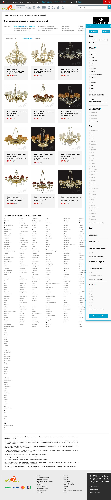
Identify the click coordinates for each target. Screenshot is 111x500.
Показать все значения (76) (96, 223)
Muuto (65, 266)
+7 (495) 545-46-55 (17, 2)
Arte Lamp (6, 264)
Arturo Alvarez (8, 272)
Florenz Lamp (35, 255)
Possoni (81, 249)
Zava (5, 416)
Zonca (5, 421)
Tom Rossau (7, 360)
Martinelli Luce (67, 229)
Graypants (34, 287)
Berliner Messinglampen (10, 311)
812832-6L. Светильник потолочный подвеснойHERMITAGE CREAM (44, 157)
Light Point (48, 272)
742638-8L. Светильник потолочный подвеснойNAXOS (17, 113)
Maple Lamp (67, 218)
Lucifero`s (48, 298)
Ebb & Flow (22, 307)
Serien (80, 313)
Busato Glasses (24, 225)
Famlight (34, 234)
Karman (48, 229)
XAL (5, 412)
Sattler (80, 296)
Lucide (47, 294)
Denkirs (22, 289)
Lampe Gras (49, 255)
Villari (5, 397)
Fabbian (34, 231)
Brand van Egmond (9, 326)
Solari (5, 333)
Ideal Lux (34, 307)
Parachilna (81, 229)
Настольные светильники (45, 30)
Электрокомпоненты (42, 488)
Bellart (5, 307)
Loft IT (47, 285)
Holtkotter (35, 300)
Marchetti (66, 221)
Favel (33, 240)
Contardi (22, 264)
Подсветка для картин (68, 30)
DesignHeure (23, 292)
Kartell (47, 231)
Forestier (34, 264)
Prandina (81, 251)
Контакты (57, 2)
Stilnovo (6, 341)
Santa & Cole (82, 292)
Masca (65, 231)
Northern (66, 287)
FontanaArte (35, 262)
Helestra (34, 298)
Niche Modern (67, 281)
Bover (5, 322)
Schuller (81, 305)
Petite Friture (82, 240)
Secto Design (82, 307)
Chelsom (22, 253)
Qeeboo (81, 264)
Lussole (48, 309)
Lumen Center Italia (51, 302)
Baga (5, 287)
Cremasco (22, 268)
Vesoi (5, 388)
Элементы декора (42, 490)
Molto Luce (66, 255)
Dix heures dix (23, 296)
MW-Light (66, 268)
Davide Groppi (23, 279)
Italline (47, 218)
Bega (5, 300)
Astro (5, 274)
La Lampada (49, 253)
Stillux (5, 339)
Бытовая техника (41, 486)
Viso (5, 401)
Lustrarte (48, 313)
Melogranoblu (67, 238)
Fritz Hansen (35, 274)
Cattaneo (22, 244)
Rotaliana (81, 283)
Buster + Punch (24, 227)
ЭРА (5, 429)
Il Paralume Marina (37, 313)
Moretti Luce (67, 259)
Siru (80, 324)
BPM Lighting (7, 324)
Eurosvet (34, 223)
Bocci (5, 315)
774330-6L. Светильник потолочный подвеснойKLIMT (44, 113)
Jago (47, 225)
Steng (5, 337)
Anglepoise (7, 244)
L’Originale (48, 320)
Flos (33, 259)
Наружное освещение (42, 479)
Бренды (39, 476)
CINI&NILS (22, 257)
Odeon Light (67, 305)
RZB (80, 287)
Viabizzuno (7, 393)
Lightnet (48, 274)
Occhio (65, 302)
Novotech (66, 292)
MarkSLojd (66, 225)
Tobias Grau (7, 356)
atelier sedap (7, 277)
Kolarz (47, 240)
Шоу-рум (65, 2)
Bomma (6, 320)
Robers (80, 279)
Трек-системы (65, 26)
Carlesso (22, 236)
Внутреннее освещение (16, 15)
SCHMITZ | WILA (83, 300)
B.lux (5, 283)
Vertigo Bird (7, 386)
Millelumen (66, 246)
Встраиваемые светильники (46, 26)
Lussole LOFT (49, 311)
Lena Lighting (49, 264)
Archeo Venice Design (9, 251)
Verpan (6, 384)
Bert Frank (6, 313)
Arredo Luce (7, 259)
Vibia (5, 395)
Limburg (48, 279)
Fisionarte (34, 253)
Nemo (65, 272)
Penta (80, 236)
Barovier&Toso (8, 294)
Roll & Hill (81, 281)
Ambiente (6, 240)
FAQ (65, 488)
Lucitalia (48, 300)
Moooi (65, 257)
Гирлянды (80, 30)
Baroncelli (6, 292)
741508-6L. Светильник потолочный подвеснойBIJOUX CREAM (71, 198)
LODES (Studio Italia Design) (53, 283)
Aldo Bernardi (7, 234)
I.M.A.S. (34, 305)
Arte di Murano (8, 262)
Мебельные (81, 26)
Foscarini (34, 268)
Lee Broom (48, 262)
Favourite (34, 242)
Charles (22, 251)
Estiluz (21, 324)
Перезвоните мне (95, 492)
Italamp (34, 326)
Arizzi (5, 255)
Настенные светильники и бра (22, 30)
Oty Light (81, 221)
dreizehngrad (23, 302)
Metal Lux (66, 240)
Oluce (65, 315)
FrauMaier (34, 270)
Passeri (81, 231)
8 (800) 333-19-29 (33, 2)
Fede (33, 244)
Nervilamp (66, 274)
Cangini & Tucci (24, 231)
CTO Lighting (23, 272)
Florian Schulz (35, 257)
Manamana (48, 324)
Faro (33, 236)
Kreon (47, 242)
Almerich (6, 238)
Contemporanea (24, 266)
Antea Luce (7, 246)
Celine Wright (23, 249)
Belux (5, 309)
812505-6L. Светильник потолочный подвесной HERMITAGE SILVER (71, 113)
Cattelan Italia (23, 246)
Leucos (47, 268)
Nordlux (66, 285)
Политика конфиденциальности (73, 490)
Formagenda (35, 266)
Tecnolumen (7, 352)
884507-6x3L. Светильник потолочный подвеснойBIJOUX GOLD (15, 198)
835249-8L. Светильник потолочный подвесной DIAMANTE (44, 71)
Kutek (47, 246)
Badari (5, 285)
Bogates (6, 317)
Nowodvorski (67, 294)
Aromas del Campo (9, 257)
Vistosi (6, 404)
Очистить (106, 31)
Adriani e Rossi (8, 229)
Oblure (65, 300)
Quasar (81, 266)
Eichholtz (22, 315)
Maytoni (66, 236)
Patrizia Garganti (83, 234)
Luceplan (48, 289)
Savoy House (82, 298)
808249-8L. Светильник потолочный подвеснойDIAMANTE (71, 156)
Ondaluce (66, 320)
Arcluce (6, 253)
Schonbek (81, 302)
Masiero (66, 234)
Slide (5, 328)
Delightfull (22, 285)
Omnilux (66, 317)
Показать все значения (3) (96, 279)
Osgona (81, 218)
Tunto (5, 373)
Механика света (8, 425)
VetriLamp (6, 391)
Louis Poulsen (49, 287)
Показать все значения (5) (96, 256)
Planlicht (81, 244)
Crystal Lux (22, 270)
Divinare (22, 294)
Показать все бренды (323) (96, 94)
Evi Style (34, 225)
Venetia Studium (8, 380)
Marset (65, 227)
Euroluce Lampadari (37, 221)
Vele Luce (6, 378)
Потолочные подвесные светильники (24, 26)
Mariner (66, 223)
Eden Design (23, 309)
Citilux (21, 259)
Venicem (6, 382)
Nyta (65, 296)
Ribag (80, 274)
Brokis (21, 218)
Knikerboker (49, 238)
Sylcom (6, 345)
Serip (80, 315)
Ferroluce (34, 249)
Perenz (80, 238)
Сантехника (40, 484)
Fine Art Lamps (36, 251)
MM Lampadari (67, 251)
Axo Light (6, 279)
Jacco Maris (48, 223)
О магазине (67, 481)
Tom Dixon (7, 358)
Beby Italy (6, 298)
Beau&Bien (7, 296)
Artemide (6, 266)
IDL (33, 309)
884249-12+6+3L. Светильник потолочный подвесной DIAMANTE (15, 71)
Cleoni (21, 262)
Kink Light (48, 236)
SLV (5, 330)
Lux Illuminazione (50, 315)
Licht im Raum (49, 270)
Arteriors (6, 268)
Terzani (6, 354)
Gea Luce (34, 281)
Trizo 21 (6, 371)
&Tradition (7, 221)
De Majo (22, 281)
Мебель (39, 483)
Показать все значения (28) (96, 309)
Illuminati (34, 317)
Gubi (33, 289)
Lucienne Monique (50, 296)
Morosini (66, 262)
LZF (47, 317)
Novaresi (66, 289)
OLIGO (65, 313)
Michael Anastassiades (69, 244)
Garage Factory (36, 279)
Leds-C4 (48, 259)
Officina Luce (67, 309)
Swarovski (6, 343)
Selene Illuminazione (84, 309)
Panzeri (81, 227)
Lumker (48, 307)
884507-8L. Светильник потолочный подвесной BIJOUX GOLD (44, 198)
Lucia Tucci (48, 292)
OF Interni (66, 307)
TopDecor (6, 365)
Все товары (7, 26)
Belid (5, 302)
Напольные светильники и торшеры (48, 28)
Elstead (22, 322)
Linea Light (48, 281)
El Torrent (22, 317)
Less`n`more (49, 266)
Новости (66, 476)
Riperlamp (81, 277)
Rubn (80, 285)
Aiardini (6, 231)
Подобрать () (98, 316)
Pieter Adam (82, 242)
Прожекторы (65, 28)
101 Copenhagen (8, 225)
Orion (65, 322)
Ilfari (33, 315)
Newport (66, 277)
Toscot (6, 367)
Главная (6, 15)
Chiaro (21, 255)
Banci (5, 289)
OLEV (65, 311)
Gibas (33, 283)
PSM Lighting (82, 255)
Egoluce (22, 313)
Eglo (21, 311)
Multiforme (66, 264)
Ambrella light (7, 242)
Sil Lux (80, 322)
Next (65, 279)
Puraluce (81, 259)
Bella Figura (7, 305)
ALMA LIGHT (7, 236)
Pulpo (80, 257)
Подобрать (93, 31)
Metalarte (66, 242)
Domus (22, 298)
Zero (5, 419)
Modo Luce (66, 253)
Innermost (34, 320)
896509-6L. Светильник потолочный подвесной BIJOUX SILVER (71, 71)
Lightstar (48, 277)
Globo (33, 285)
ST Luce (6, 335)
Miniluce (66, 249)
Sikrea (80, 320)
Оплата (66, 479)
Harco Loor (35, 294)
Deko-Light (23, 283)
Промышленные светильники (45, 481)
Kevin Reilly (48, 234)
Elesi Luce (22, 320)
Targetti (6, 350)
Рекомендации (41, 492)
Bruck (21, 221)
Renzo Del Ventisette (84, 272)
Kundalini (48, 244)
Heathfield (34, 296)
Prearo (80, 253)
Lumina (47, 305)
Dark (21, 277)
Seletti (80, 311)
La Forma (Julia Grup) (51, 251)
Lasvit (47, 257)
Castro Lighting (24, 242)
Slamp (80, 326)
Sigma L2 (81, 317)
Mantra (47, 326)
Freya (33, 272)
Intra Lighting (35, 322)
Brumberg (22, 223)
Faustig (34, 238)
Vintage (6, 399)
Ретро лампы (81, 28)
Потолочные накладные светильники (24, 28)
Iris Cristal (34, 324)
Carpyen (22, 238)
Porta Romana (82, 246)
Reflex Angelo (82, 270)
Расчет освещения (69, 484)
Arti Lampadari (8, 270)
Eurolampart (35, 218)
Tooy (5, 363)
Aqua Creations (8, 249)
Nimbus (66, 283)
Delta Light (23, 287)
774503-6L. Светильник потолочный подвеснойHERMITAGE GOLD (17, 156)
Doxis (21, 300)
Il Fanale (34, 311)
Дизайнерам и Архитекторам (72, 483)
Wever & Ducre (8, 408)
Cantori (22, 234)
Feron (33, 246)
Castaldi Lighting (24, 240)
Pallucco (81, 225)
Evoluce (34, 227)
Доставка (66, 477)
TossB (5, 369)
